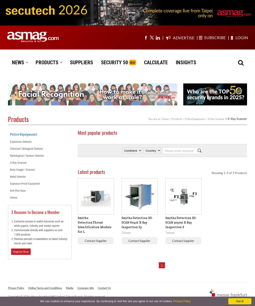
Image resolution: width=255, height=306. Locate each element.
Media (69, 288)
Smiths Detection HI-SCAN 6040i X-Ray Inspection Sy (137, 222)
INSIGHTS (186, 62)
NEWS (20, 62)
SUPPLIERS (81, 62)
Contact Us (104, 288)
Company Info (85, 288)
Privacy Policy (16, 288)
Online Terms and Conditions (45, 288)
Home (165, 119)
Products (177, 119)
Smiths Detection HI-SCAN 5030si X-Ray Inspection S (181, 222)
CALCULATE (156, 62)
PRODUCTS (49, 62)
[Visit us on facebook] (146, 37)
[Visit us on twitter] (151, 37)
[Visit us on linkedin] (158, 37)
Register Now (21, 251)
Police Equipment (195, 119)
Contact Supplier (96, 241)
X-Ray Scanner (216, 119)
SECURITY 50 (114, 62)
